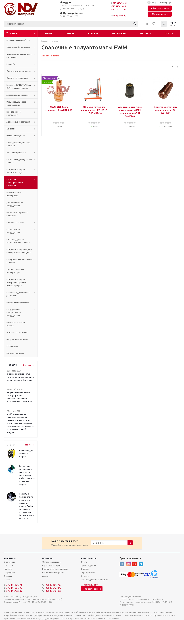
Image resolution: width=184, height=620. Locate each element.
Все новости (29, 365)
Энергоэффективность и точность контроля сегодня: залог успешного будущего (20, 377)
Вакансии (8, 576)
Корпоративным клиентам (55, 569)
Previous (172, 67)
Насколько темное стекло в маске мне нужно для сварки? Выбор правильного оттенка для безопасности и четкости (26, 506)
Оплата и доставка (51, 562)
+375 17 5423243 (52, 588)
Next (177, 67)
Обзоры (85, 569)
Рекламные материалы (53, 572)
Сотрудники (9, 572)
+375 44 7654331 (119, 3)
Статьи (84, 562)
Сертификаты (88, 572)
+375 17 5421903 (52, 591)
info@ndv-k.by (119, 15)
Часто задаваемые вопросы (94, 579)
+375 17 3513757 (118, 9)
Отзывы (85, 576)
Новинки (93, 33)
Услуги (169, 33)
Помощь (47, 558)
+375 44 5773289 (13, 591)
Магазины (8, 579)
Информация (88, 558)
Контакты (145, 33)
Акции (48, 33)
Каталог (15, 33)
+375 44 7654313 (118, 6)
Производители (88, 565)
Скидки (70, 33)
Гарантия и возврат (51, 565)
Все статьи (30, 445)
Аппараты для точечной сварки (26, 453)
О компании (119, 33)
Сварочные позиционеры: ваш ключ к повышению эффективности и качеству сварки (27, 475)
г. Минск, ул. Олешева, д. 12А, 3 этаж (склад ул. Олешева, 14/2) (77, 5)
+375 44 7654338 (13, 588)
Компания (10, 558)
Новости (8, 569)
